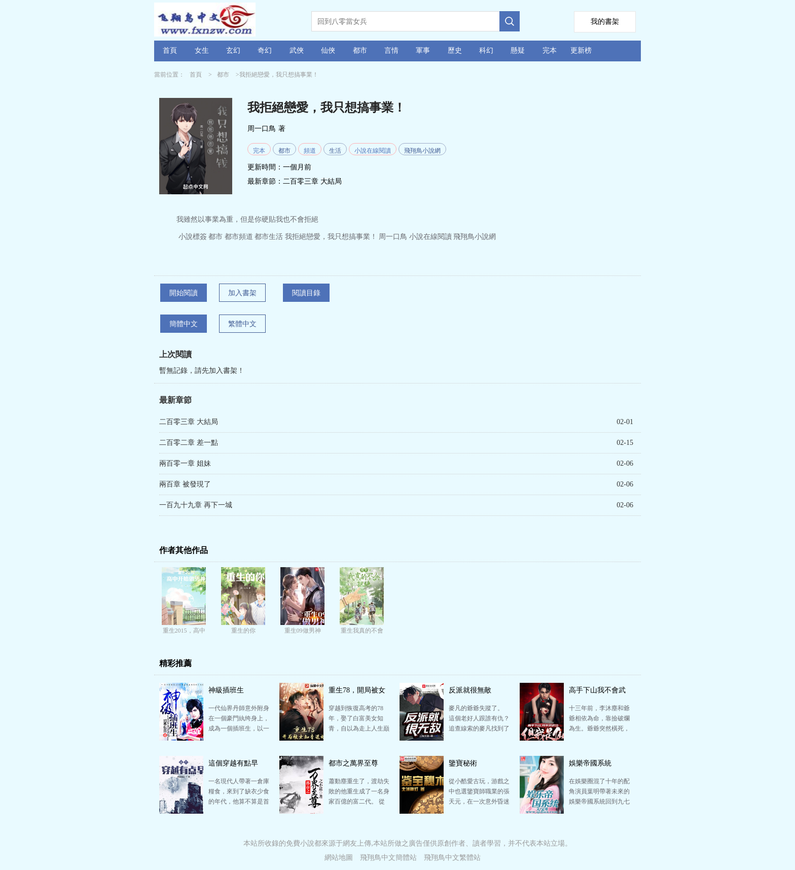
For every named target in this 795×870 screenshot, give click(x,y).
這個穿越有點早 (233, 763)
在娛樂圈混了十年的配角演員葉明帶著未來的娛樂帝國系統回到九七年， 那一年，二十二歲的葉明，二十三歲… (599, 801)
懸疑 (518, 50)
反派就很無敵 (470, 690)
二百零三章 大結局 (312, 181)
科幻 (486, 50)
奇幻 (265, 50)
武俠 (297, 50)
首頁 (170, 50)
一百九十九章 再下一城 (195, 505)
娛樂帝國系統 (590, 763)
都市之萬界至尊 (353, 763)
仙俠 (328, 50)
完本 (550, 50)
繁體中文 (242, 324)
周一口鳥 (261, 128)
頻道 (310, 150)
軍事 (423, 50)
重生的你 (243, 630)
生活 (335, 150)
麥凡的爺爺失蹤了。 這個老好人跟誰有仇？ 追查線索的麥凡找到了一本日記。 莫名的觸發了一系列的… (479, 728)
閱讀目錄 (306, 293)
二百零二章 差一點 (188, 442)
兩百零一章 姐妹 (185, 463)
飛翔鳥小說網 (422, 150)
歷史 (455, 50)
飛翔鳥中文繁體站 (452, 857)
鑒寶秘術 (463, 763)
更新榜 (581, 50)
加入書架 (242, 293)
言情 (391, 50)
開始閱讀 (183, 293)
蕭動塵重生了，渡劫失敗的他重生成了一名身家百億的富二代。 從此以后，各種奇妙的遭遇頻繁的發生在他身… (359, 801)
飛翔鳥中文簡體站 (388, 857)
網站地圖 (338, 857)
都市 (360, 50)
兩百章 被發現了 (185, 484)
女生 (202, 50)
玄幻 (233, 50)
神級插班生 (226, 690)
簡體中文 (183, 324)
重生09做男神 (302, 630)
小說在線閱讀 (372, 150)
